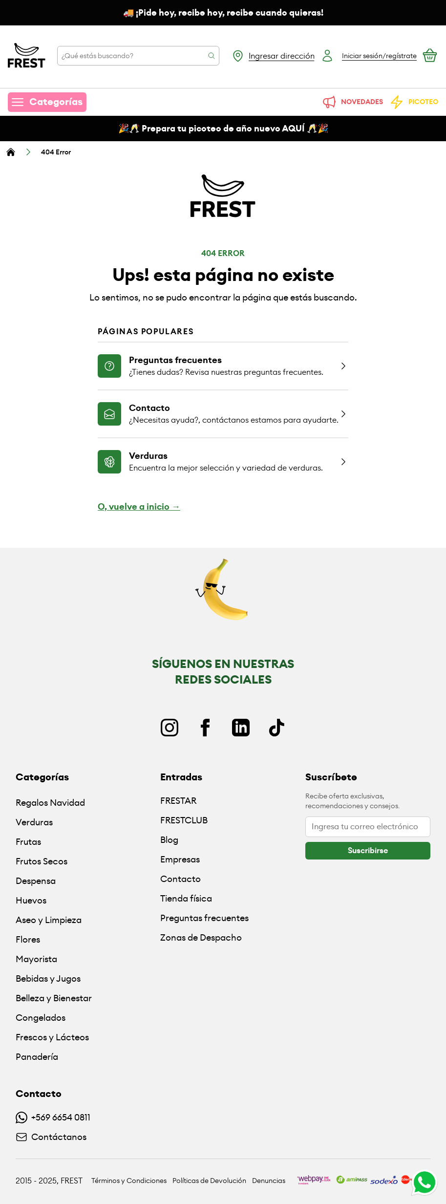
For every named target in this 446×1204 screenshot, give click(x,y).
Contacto (180, 878)
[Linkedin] (241, 727)
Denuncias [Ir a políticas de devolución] (268, 1180)
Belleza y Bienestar (54, 998)
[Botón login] (368, 56)
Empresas (180, 859)
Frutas (28, 841)
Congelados (40, 1017)
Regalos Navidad (50, 802)
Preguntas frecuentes (204, 918)
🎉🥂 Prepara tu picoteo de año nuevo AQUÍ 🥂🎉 (223, 128)
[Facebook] (205, 727)
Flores (28, 939)
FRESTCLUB (184, 820)
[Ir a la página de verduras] (223, 461)
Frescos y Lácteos (52, 1037)
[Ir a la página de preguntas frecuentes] (223, 365)
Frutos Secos (41, 861)
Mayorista (36, 959)
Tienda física (186, 898)
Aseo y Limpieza (49, 919)
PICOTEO (413, 102)
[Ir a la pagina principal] (26, 55)
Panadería (37, 1056)
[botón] (367, 851)
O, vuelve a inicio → (139, 507)
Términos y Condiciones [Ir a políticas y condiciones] (129, 1180)
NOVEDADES (352, 102)
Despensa (36, 880)
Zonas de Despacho (201, 937)
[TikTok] (276, 727)
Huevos (31, 900)
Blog (169, 839)
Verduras (34, 822)
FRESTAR (178, 800)
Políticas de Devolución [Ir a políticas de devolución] (209, 1180)
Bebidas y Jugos (48, 978)
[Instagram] (169, 727)
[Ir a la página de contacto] (223, 413)
